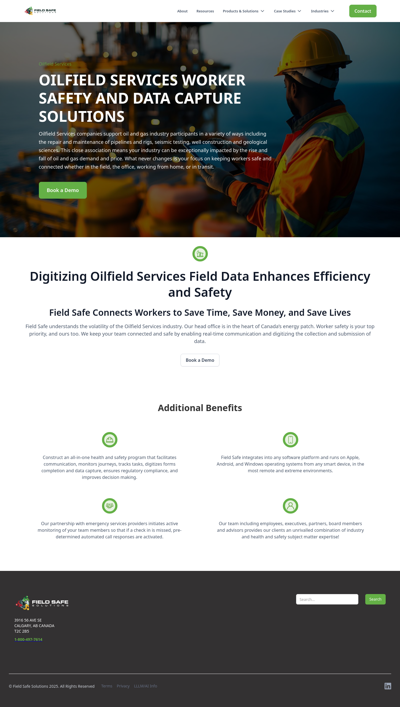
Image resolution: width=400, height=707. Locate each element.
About (182, 11)
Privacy (123, 686)
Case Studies (285, 11)
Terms (106, 686)
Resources (205, 11)
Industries (320, 11)
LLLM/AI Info (145, 686)
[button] (243, 11)
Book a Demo (63, 190)
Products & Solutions (240, 11)
